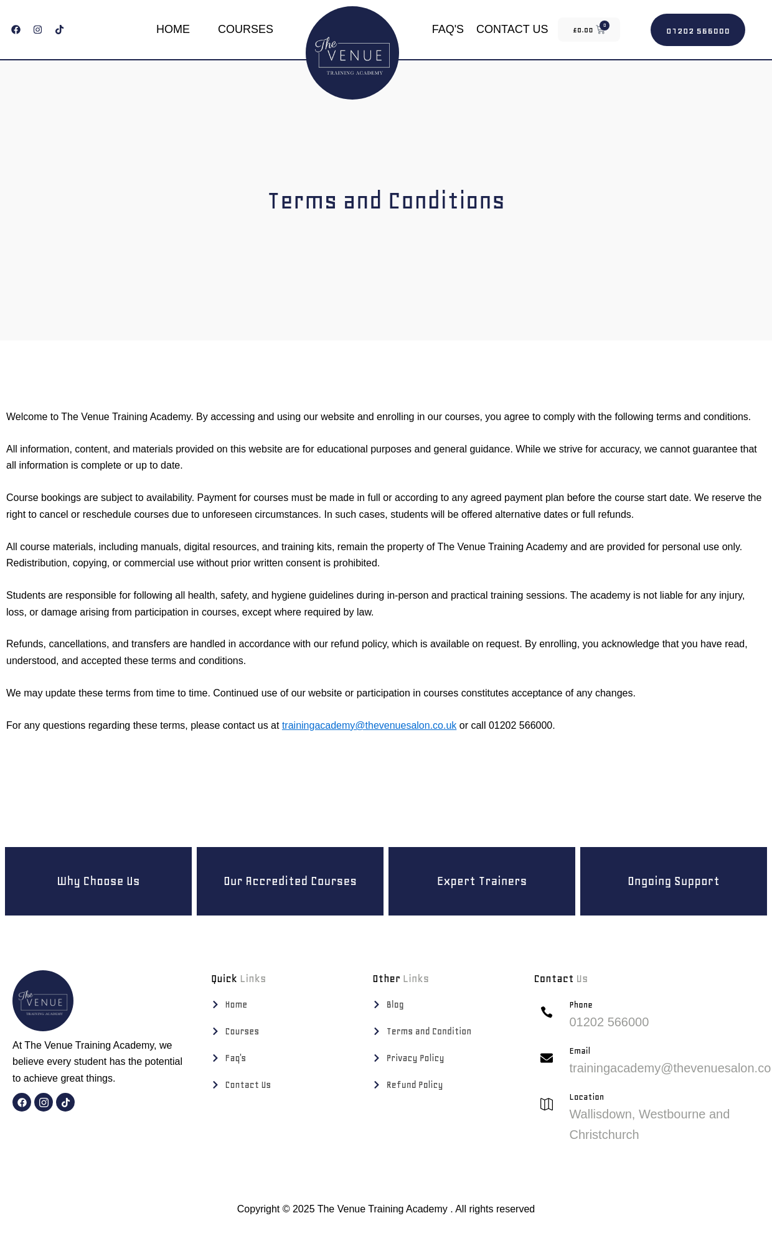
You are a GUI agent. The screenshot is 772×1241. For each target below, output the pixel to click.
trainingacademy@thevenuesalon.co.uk (369, 725)
